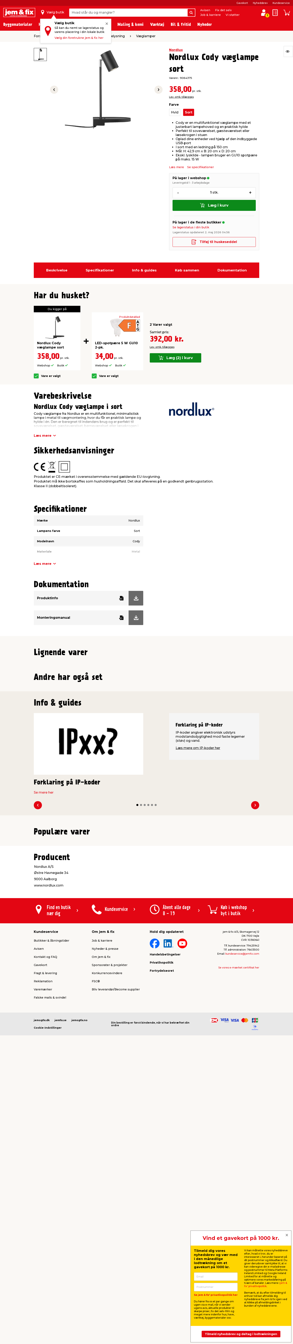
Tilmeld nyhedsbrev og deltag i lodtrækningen (241, 1334)
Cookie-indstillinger (48, 1315)
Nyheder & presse (105, 1236)
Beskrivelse (56, 270)
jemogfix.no (79, 1308)
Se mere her (44, 977)
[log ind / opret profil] (263, 12)
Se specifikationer (200, 167)
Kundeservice (281, 3)
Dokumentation (232, 270)
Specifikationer (100, 270)
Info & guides (144, 270)
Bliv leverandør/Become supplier (116, 1277)
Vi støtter (232, 15)
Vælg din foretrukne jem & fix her (79, 38)
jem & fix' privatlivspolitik (265, 1284)
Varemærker (43, 1277)
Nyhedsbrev (260, 3)
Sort (188, 112)
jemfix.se (61, 1308)
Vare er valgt (51, 376)
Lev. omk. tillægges (181, 97)
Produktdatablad (129, 317)
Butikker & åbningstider (51, 1228)
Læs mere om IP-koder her (198, 933)
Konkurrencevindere (107, 1261)
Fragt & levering (45, 1261)
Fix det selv (223, 10)
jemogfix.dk (42, 1308)
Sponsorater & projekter (109, 1253)
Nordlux (176, 50)
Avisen (205, 10)
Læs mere (176, 167)
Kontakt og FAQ (45, 1244)
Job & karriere (210, 15)
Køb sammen (187, 270)
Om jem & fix (101, 1244)
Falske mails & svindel (50, 1285)
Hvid (174, 112)
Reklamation (43, 1269)
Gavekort (242, 3)
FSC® (96, 1269)
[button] (143, 749)
